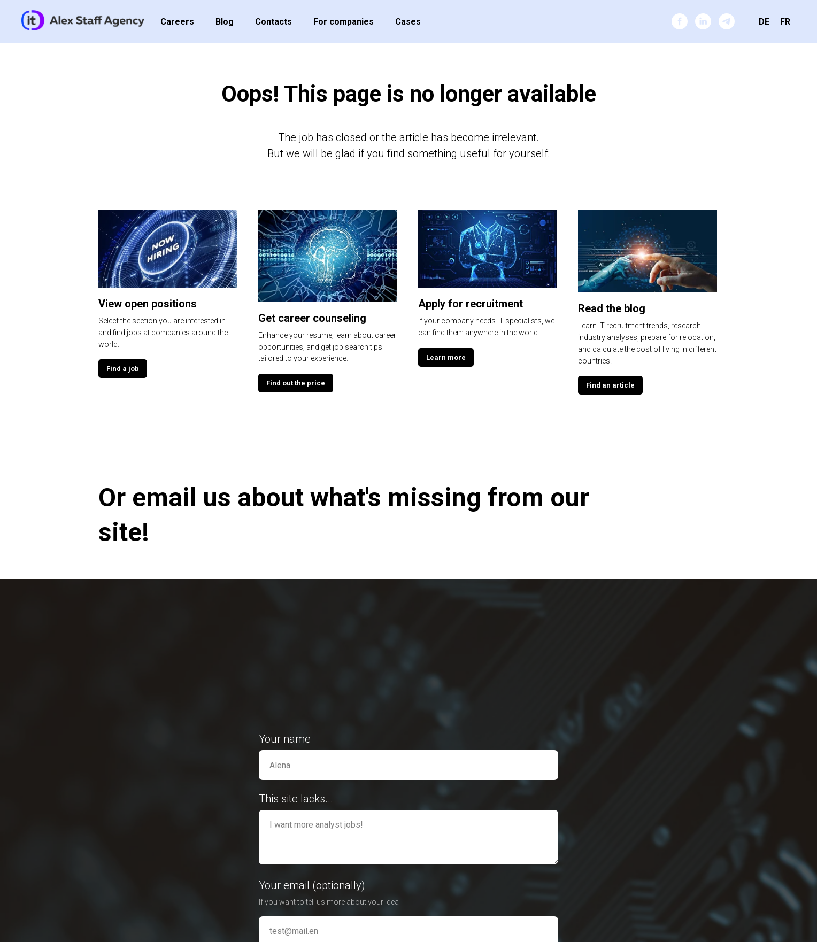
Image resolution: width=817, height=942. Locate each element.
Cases (408, 22)
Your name (285, 738)
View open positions (147, 303)
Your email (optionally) (312, 885)
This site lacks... (296, 798)
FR (785, 22)
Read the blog (611, 308)
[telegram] (727, 21)
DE (764, 22)
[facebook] (680, 21)
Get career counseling (312, 318)
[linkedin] (703, 21)
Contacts (273, 22)
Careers (177, 22)
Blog (224, 22)
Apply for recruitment (470, 303)
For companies (343, 22)
